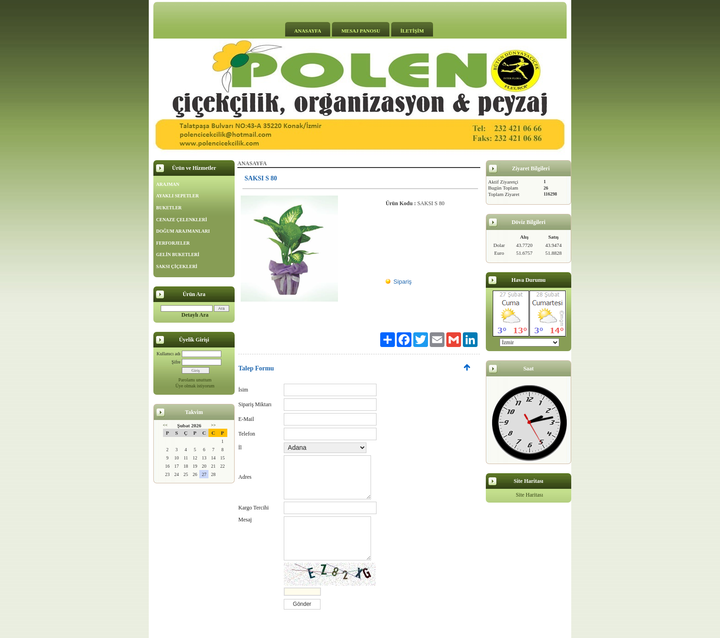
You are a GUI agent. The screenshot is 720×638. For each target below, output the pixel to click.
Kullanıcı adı (168, 353)
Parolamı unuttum (195, 379)
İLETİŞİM (412, 31)
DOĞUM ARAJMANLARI (183, 231)
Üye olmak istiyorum (194, 385)
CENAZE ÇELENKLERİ (181, 219)
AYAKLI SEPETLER (177, 195)
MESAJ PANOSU (360, 31)
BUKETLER (169, 207)
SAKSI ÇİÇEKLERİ (176, 266)
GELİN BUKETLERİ (177, 254)
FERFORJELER (173, 243)
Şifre (176, 361)
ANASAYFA (307, 31)
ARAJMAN (168, 184)
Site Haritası (529, 495)
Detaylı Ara (194, 315)
